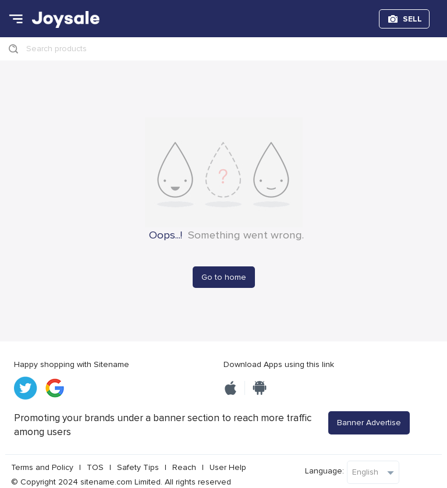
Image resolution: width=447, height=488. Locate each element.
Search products (56, 49)
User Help (228, 467)
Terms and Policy (42, 467)
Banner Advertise (369, 423)
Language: (324, 471)
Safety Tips (138, 467)
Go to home (223, 277)
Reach (184, 467)
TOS (95, 467)
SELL (412, 19)
